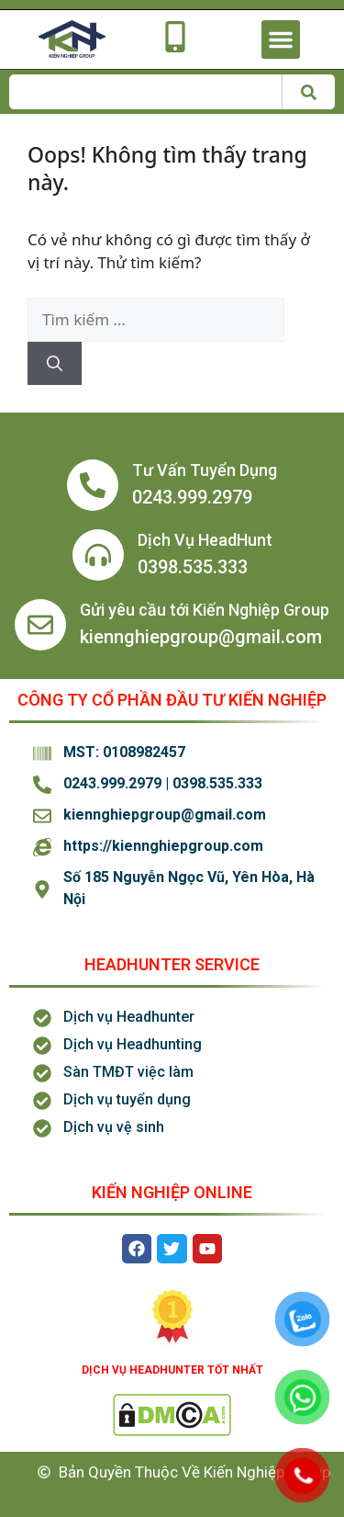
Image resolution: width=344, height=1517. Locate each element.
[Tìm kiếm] (308, 91)
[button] (280, 39)
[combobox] (145, 91)
